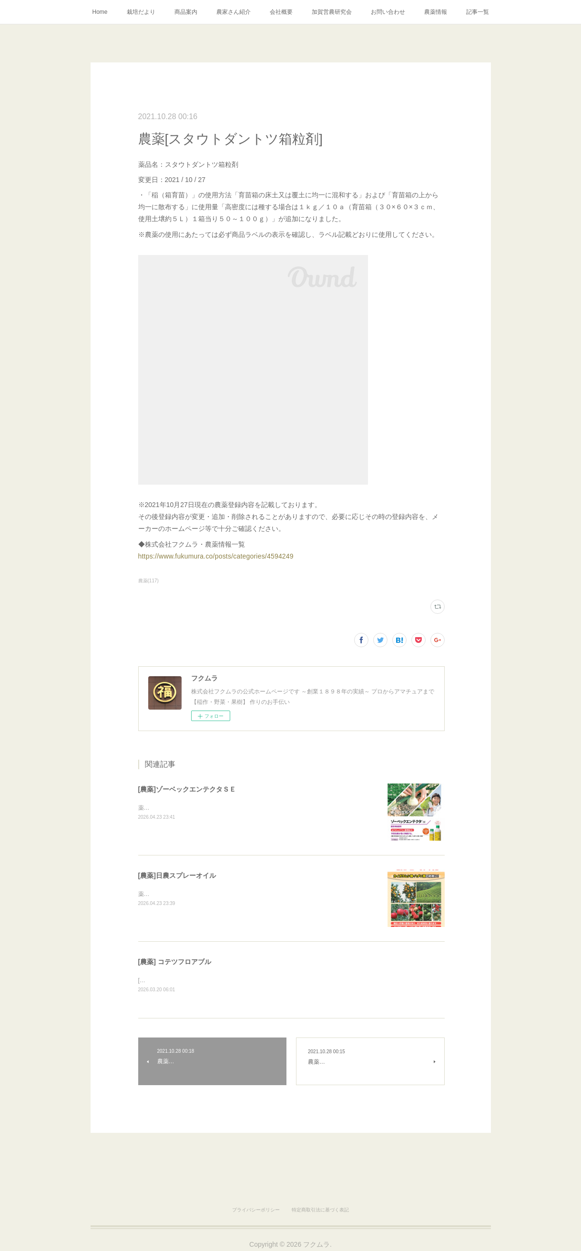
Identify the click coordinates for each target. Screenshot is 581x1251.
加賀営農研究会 (332, 12)
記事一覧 (477, 12)
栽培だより (141, 12)
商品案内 (185, 12)
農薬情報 (435, 12)
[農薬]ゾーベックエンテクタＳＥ (187, 789)
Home (99, 12)
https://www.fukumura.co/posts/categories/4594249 (216, 556)
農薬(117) (148, 580)
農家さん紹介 (233, 12)
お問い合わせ (388, 12)
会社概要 (281, 12)
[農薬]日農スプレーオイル (177, 875)
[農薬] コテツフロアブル (174, 962)
